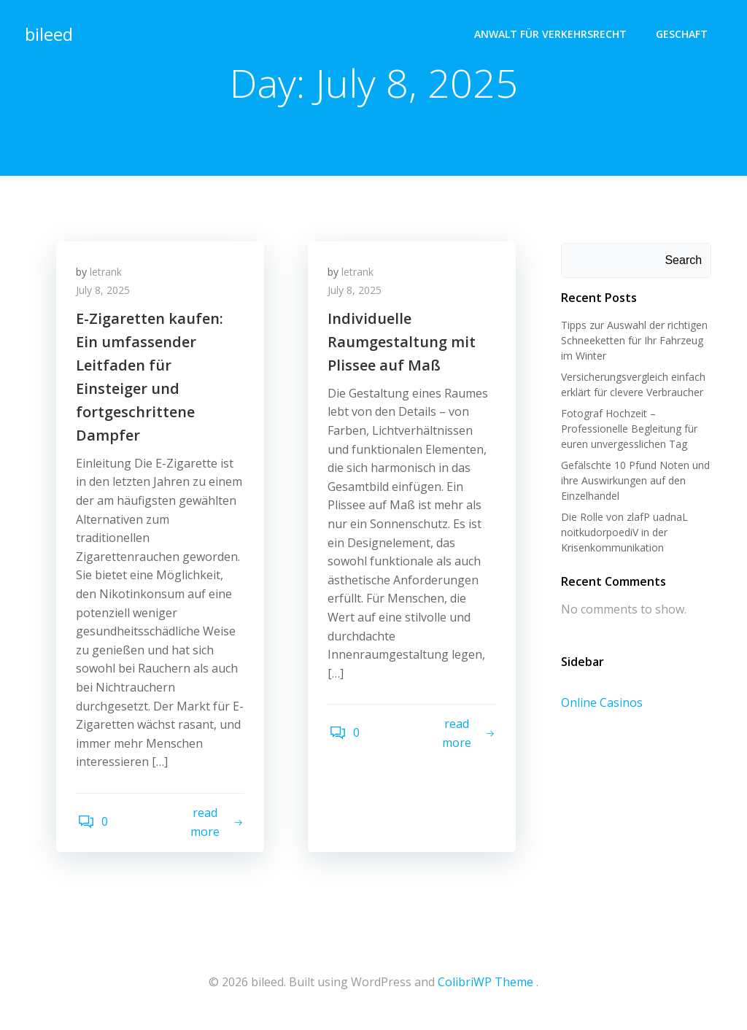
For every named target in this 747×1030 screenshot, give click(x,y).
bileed (47, 32)
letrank (108, 275)
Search (684, 261)
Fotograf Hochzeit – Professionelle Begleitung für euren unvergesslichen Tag (628, 429)
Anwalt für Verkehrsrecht (552, 33)
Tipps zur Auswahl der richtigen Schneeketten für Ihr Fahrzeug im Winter (633, 341)
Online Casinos (600, 703)
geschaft (683, 33)
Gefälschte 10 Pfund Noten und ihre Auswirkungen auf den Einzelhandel (634, 481)
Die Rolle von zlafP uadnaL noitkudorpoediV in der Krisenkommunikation (623, 533)
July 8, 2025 (105, 294)
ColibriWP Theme (485, 987)
